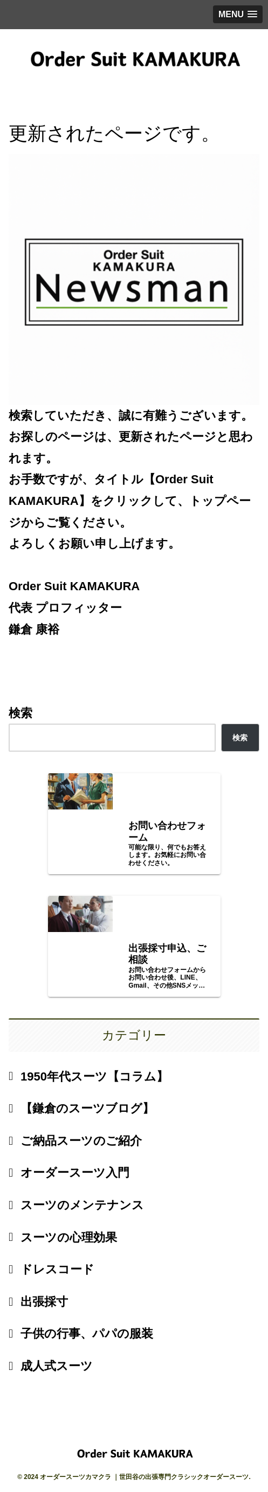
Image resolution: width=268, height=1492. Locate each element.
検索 (20, 713)
